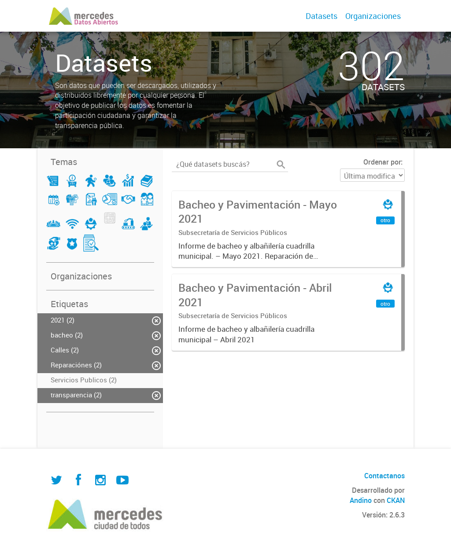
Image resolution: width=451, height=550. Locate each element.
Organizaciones (373, 16)
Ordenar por (382, 162)
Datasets (321, 16)
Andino (361, 500)
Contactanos (384, 475)
